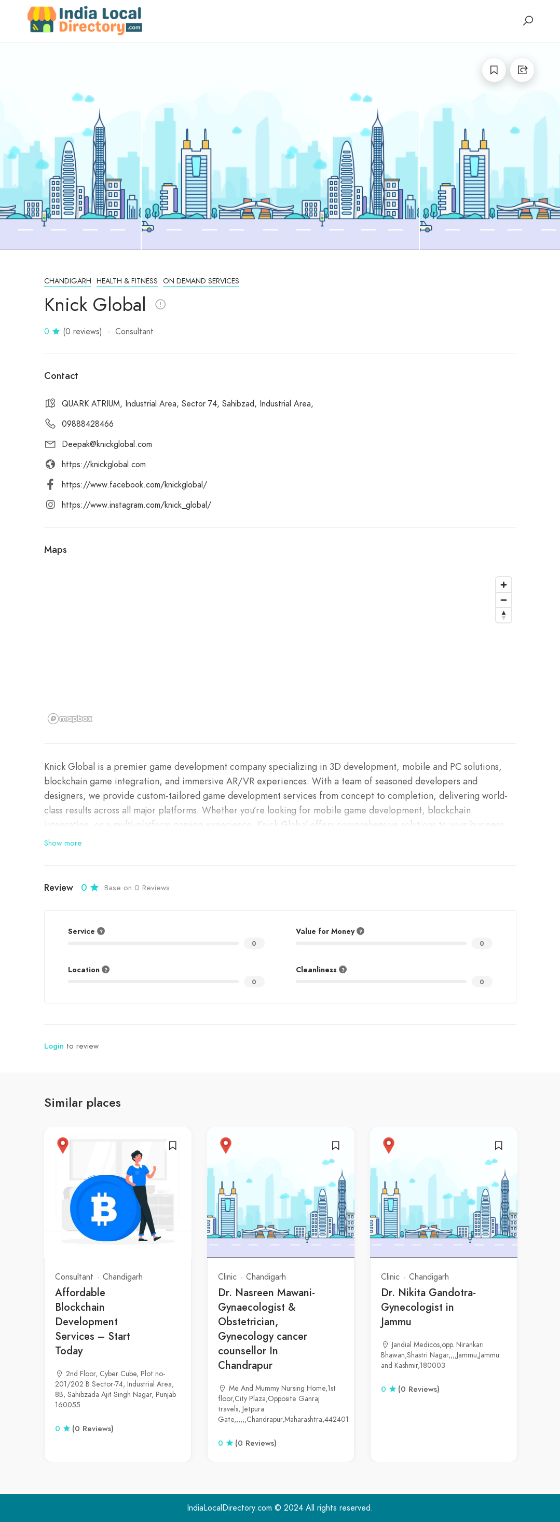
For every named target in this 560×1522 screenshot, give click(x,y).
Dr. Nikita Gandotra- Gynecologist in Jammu (428, 1307)
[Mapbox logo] (70, 719)
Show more (63, 843)
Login (54, 1046)
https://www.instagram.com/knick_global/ (136, 505)
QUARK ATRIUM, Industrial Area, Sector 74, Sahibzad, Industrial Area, (187, 404)
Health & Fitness (127, 281)
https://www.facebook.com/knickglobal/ (134, 485)
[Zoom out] (503, 599)
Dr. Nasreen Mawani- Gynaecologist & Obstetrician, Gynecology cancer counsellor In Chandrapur (266, 1329)
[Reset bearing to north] (503, 614)
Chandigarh (67, 281)
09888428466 (88, 424)
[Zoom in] (503, 584)
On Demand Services (201, 281)
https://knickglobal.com (104, 464)
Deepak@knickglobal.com (107, 444)
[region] (280, 650)
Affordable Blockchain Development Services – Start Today (92, 1321)
